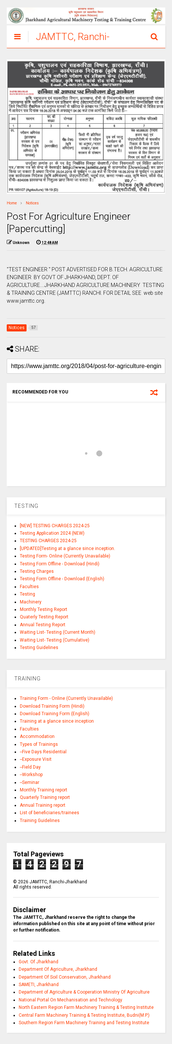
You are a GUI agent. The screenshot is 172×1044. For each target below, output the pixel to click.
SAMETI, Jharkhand (39, 984)
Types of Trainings (39, 744)
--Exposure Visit (36, 759)
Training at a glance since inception (57, 721)
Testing (27, 594)
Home (12, 203)
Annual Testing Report (42, 624)
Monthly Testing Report (43, 609)
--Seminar (29, 782)
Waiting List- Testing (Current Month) (57, 632)
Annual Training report (42, 805)
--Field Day (30, 767)
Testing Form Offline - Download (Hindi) (59, 563)
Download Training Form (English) (54, 713)
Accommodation (37, 736)
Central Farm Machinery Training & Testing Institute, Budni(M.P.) (84, 1015)
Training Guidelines (40, 820)
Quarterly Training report (45, 797)
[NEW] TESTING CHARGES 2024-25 (55, 525)
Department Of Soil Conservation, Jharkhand (65, 977)
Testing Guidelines (39, 647)
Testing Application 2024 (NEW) (52, 533)
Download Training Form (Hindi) (52, 706)
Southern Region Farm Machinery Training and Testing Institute (84, 1022)
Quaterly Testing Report (44, 617)
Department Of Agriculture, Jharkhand (58, 969)
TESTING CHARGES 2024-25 (48, 540)
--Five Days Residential (43, 751)
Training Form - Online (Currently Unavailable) (66, 698)
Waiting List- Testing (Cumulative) (54, 640)
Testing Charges (37, 571)
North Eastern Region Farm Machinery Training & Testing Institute (86, 1007)
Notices (32, 203)
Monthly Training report (43, 790)
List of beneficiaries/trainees (49, 812)
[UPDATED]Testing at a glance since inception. (67, 548)
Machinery (31, 602)
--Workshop (31, 774)
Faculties (29, 586)
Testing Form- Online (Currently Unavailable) (65, 556)
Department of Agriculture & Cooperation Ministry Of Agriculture (84, 992)
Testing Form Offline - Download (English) (62, 578)
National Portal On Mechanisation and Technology (70, 1000)
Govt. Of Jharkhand (38, 961)
